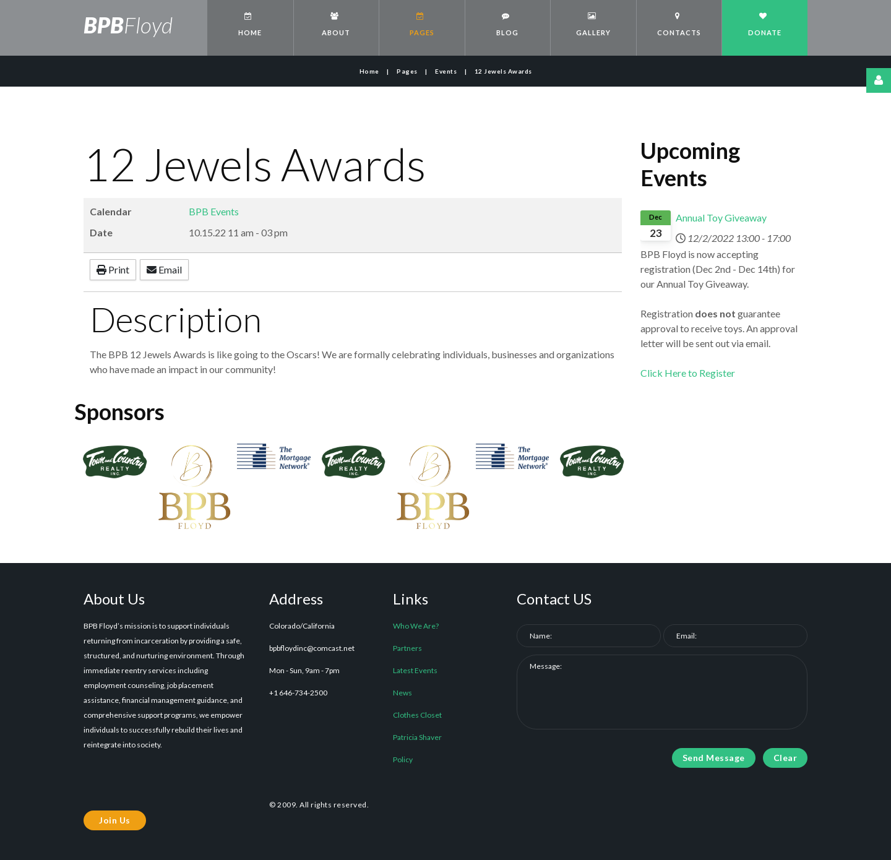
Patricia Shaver (417, 737)
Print (113, 269)
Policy (403, 759)
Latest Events (415, 670)
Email (164, 269)
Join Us (115, 820)
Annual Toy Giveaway (721, 217)
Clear (785, 757)
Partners (407, 648)
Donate (763, 24)
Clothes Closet (417, 715)
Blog (506, 24)
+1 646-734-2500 (298, 692)
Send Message (713, 757)
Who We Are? (416, 625)
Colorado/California (302, 625)
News (402, 692)
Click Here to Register (687, 373)
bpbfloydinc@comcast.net (312, 648)
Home (248, 24)
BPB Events (214, 211)
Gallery (592, 24)
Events (446, 71)
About (335, 24)
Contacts (678, 24)
